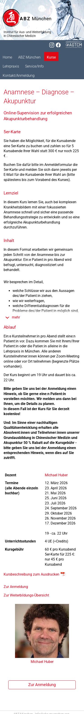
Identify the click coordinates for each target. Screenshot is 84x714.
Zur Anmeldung (16, 587)
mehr (16, 317)
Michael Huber (56, 475)
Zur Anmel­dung (42, 684)
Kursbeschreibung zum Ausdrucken (31, 574)
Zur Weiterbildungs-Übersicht (26, 595)
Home (7, 57)
